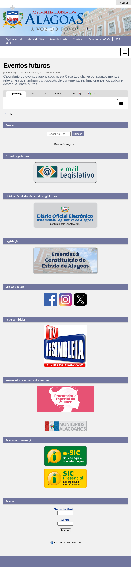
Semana (59, 93)
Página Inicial (13, 39)
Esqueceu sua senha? (65, 542)
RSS (117, 39)
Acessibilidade (58, 39)
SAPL (8, 43)
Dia (73, 93)
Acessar (123, 2)
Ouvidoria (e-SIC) (99, 39)
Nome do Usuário (65, 509)
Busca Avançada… (65, 144)
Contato (78, 39)
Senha (65, 520)
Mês (45, 93)
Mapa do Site (35, 39)
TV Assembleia (15, 319)
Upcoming (16, 93)
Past (32, 93)
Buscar (10, 125)
